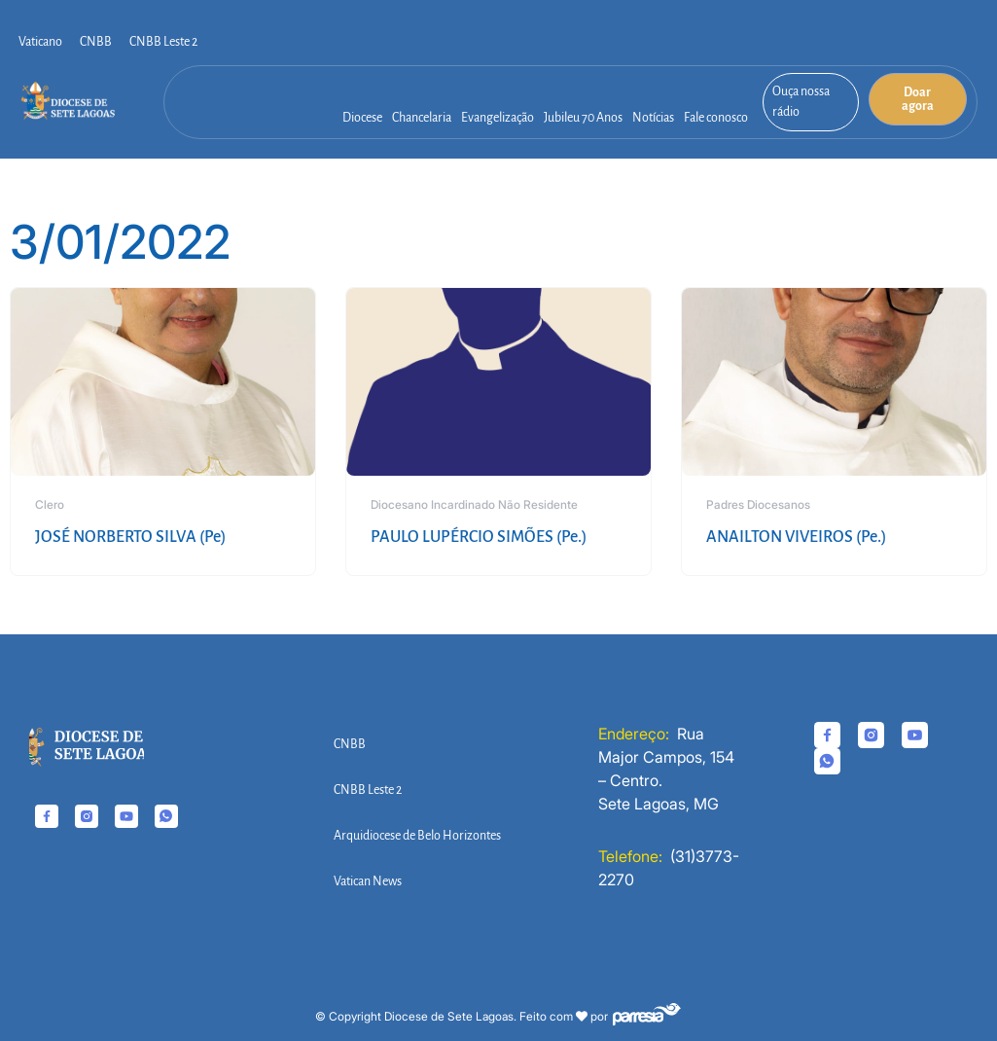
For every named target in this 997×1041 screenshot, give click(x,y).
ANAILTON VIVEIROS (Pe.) (796, 537)
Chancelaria (421, 118)
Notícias (653, 118)
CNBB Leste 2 (163, 42)
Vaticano (40, 42)
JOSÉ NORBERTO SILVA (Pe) (130, 537)
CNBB (96, 42)
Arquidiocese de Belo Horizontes (417, 836)
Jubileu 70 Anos (583, 118)
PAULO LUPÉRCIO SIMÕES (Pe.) (479, 537)
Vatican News (368, 881)
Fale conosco (716, 118)
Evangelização (497, 118)
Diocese (362, 118)
